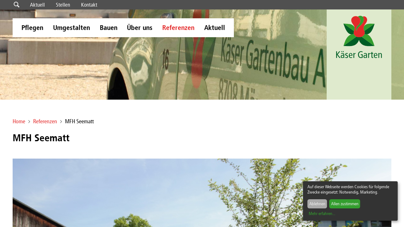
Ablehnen (317, 204)
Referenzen (178, 27)
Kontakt (89, 5)
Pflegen (32, 27)
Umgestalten (71, 27)
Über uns (139, 27)
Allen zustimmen (345, 204)
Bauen (108, 27)
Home (19, 121)
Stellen (63, 5)
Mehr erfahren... (322, 213)
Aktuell (37, 5)
